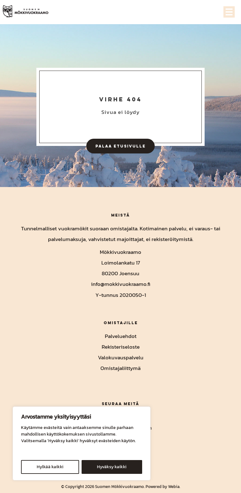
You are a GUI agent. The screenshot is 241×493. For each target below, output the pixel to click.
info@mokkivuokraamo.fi (120, 284)
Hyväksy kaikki (111, 467)
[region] (82, 443)
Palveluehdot (121, 336)
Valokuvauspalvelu (120, 357)
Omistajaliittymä (120, 368)
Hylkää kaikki (50, 467)
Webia (173, 487)
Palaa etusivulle (120, 145)
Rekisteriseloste (121, 347)
